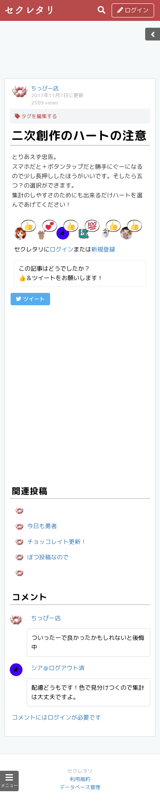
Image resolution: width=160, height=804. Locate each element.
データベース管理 (79, 787)
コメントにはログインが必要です (56, 717)
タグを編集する (36, 116)
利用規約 (80, 779)
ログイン (133, 10)
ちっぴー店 (45, 88)
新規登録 (103, 249)
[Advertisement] (80, 52)
